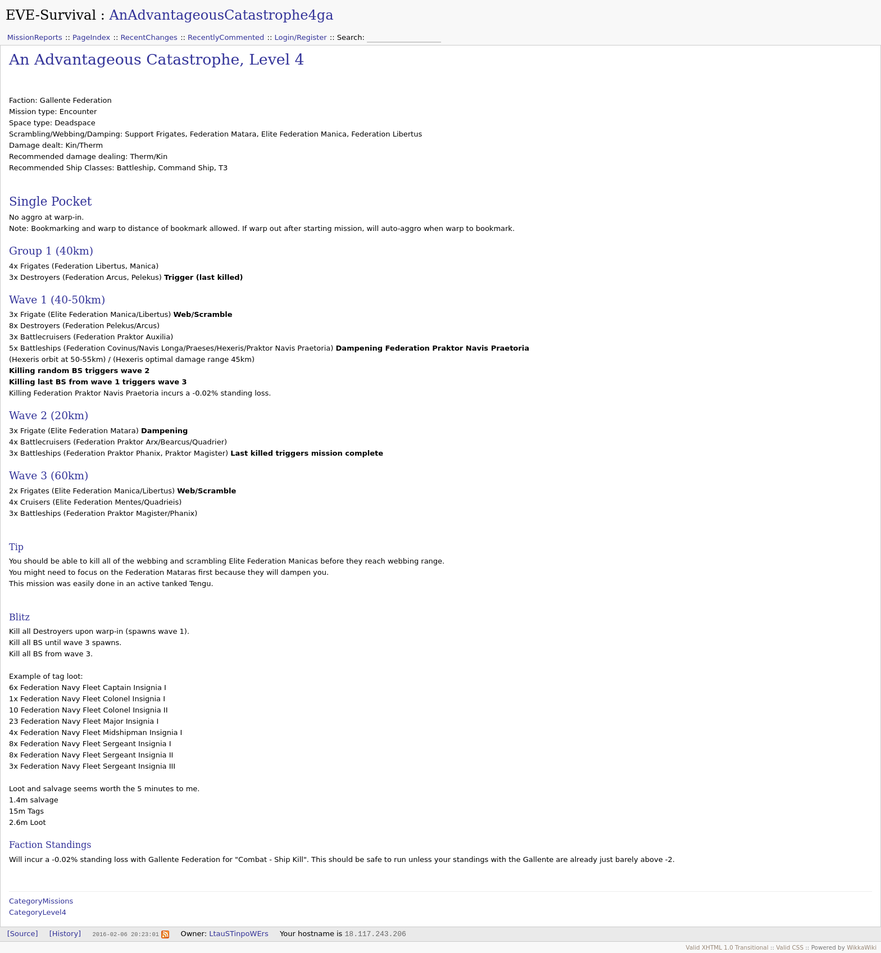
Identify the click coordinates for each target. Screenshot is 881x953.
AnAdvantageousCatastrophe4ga (221, 15)
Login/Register (301, 37)
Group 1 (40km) (51, 251)
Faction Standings (50, 844)
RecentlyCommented (226, 37)
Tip (16, 547)
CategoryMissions (41, 901)
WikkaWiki (862, 947)
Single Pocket (50, 201)
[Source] (22, 933)
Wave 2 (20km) (48, 415)
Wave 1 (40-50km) (57, 300)
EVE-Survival (51, 15)
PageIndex (91, 37)
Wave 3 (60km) (48, 476)
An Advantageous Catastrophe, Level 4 (156, 59)
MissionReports (34, 37)
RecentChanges (148, 37)
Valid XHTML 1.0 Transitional (727, 947)
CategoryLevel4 (37, 912)
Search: (352, 37)
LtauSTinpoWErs (239, 933)
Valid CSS (789, 947)
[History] (65, 933)
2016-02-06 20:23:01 (125, 934)
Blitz (19, 617)
